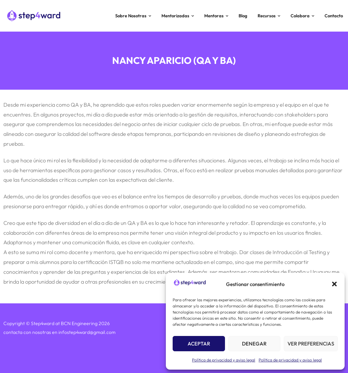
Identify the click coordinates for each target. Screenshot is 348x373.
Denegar (254, 343)
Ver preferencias (311, 343)
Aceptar (199, 343)
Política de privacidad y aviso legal (223, 359)
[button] (334, 284)
